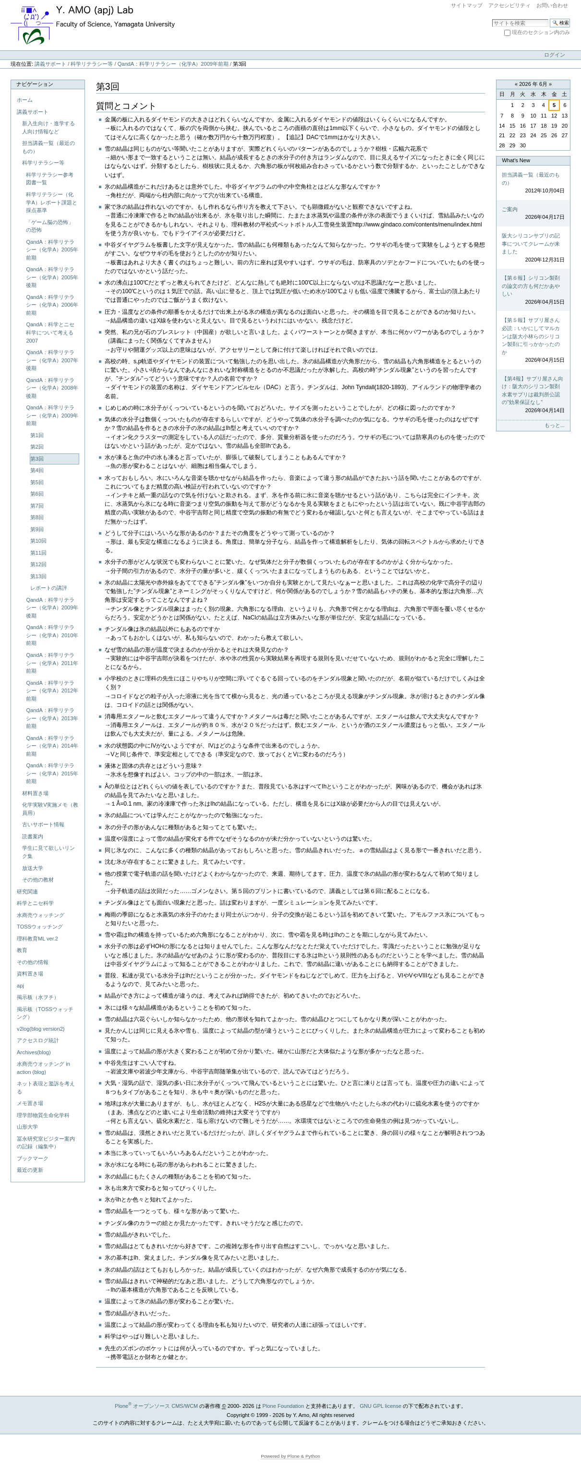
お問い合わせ (552, 5)
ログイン (554, 55)
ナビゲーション (34, 84)
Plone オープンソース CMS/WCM (156, 1406)
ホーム (25, 100)
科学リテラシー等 (92, 64)
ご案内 (533, 213)
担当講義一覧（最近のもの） (533, 183)
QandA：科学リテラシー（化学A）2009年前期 (173, 64)
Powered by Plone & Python (290, 1456)
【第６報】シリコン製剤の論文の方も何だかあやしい (533, 290)
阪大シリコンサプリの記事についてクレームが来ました (533, 248)
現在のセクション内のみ (541, 32)
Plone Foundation (283, 1406)
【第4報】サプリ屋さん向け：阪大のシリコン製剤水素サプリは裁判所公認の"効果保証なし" (533, 395)
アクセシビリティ (509, 5)
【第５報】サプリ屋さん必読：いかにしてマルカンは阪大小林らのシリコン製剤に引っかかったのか (533, 340)
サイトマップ (467, 5)
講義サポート (50, 64)
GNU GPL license (380, 1406)
